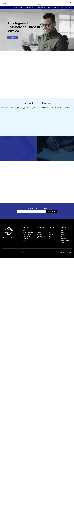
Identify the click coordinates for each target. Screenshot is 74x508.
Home (38, 2)
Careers (56, 2)
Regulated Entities (31, 7)
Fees (49, 263)
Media (62, 7)
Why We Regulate (26, 269)
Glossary (50, 271)
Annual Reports (26, 271)
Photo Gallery (64, 271)
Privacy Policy (62, 285)
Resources (56, 7)
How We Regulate (27, 267)
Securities (39, 267)
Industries (49, 7)
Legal (57, 285)
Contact (62, 2)
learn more (12, 37)
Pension (39, 265)
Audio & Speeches (65, 273)
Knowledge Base (52, 267)
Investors (21, 7)
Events (43, 2)
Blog (62, 263)
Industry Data (50, 2)
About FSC (25, 263)
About (15, 7)
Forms (49, 265)
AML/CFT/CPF (41, 7)
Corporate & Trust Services (41, 269)
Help (67, 2)
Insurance (39, 263)
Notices (63, 269)
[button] (70, 2)
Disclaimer (69, 285)
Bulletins (63, 265)
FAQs (49, 269)
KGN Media (5, 285)
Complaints (69, 7)
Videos (62, 275)
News (62, 267)
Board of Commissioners (28, 265)
